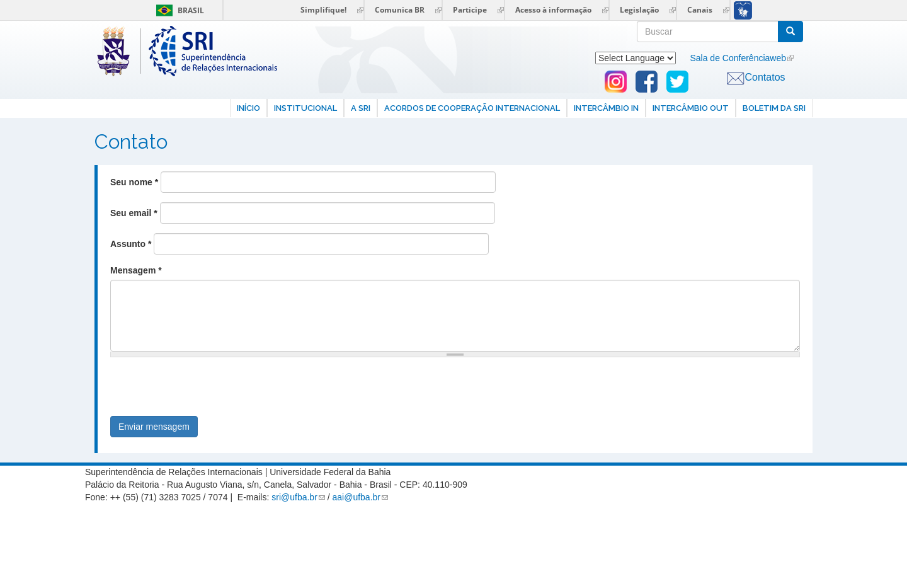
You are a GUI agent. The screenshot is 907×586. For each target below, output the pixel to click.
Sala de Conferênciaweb (738, 58)
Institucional (305, 108)
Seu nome (134, 182)
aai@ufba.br (356, 497)
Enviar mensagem (154, 427)
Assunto (130, 244)
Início (248, 108)
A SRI (360, 108)
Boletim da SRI (774, 108)
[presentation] (206, 391)
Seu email (133, 213)
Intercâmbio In (606, 108)
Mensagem (136, 270)
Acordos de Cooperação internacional (472, 108)
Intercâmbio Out (691, 108)
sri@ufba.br (294, 497)
